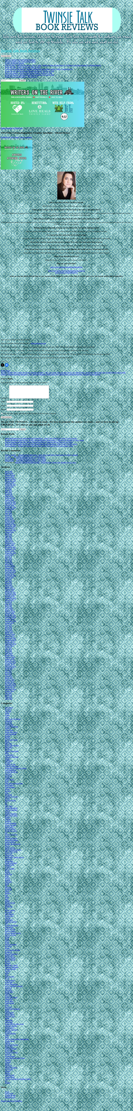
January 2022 (9, 570)
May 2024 (8, 517)
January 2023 (9, 548)
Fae (6, 807)
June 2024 (8, 516)
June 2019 (8, 629)
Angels (7, 718)
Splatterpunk (9, 1015)
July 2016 (8, 696)
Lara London (9, 461)
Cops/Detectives (10, 773)
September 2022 (10, 555)
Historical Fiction (11, 841)
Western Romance (11, 1070)
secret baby (9, 985)
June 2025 (8, 493)
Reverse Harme (10, 962)
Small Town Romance (12, 1011)
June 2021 (8, 584)
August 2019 (9, 625)
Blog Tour (8, 746)
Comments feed (10, 1098)
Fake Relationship (11, 810)
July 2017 (8, 673)
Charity (7, 761)
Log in (7, 1094)
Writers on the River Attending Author (18, 1081)
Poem (7, 941)
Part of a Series (10, 934)
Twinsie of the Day (11, 1055)
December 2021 (10, 572)
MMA (7, 900)
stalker (7, 1021)
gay (6, 835)
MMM (7, 903)
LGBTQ (8, 869)
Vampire (8, 1062)
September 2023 (10, 533)
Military (7, 896)
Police (7, 945)
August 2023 (9, 535)
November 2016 (10, 688)
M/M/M (7, 882)
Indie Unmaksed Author (13, 852)
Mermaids (8, 892)
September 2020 (10, 601)
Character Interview (11, 759)
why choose (9, 1072)
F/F (6, 805)
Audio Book (9, 733)
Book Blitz (8, 750)
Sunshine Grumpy (11, 1028)
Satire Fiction (9, 979)
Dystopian (8, 797)
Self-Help (8, 992)
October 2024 (9, 508)
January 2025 (9, 502)
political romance (11, 947)
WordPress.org (10, 1100)
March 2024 (9, 521)
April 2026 (8, 474)
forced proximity (10, 826)
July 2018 (8, 650)
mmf (6, 901)
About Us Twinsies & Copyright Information (20, 60)
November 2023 (10, 529)
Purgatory (8, 954)
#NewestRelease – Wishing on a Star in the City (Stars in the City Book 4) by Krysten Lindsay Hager (39, 448)
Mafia (7, 886)
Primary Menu (6, 56)
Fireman (8, 822)
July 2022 (8, 559)
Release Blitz (9, 958)
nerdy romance (10, 913)
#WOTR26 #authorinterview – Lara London (31, 461)
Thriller (7, 1045)
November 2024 (10, 506)
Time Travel (9, 1049)
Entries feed (9, 1096)
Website (3, 412)
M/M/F (7, 881)
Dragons (8, 793)
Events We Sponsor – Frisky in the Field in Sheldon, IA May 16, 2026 (28, 73)
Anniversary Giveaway (13, 721)
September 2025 (10, 487)
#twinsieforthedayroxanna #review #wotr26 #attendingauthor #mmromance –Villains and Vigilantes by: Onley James (44, 443)
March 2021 (9, 589)
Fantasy (7, 814)
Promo (7, 951)
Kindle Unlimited (11, 865)
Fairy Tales (8, 809)
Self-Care (8, 990)
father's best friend (11, 818)
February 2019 (10, 637)
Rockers (7, 966)
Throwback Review (11, 1047)
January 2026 (9, 480)
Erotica (7, 801)
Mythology (8, 909)
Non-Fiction (9, 918)
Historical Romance (11, 843)
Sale (6, 977)
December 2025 (10, 481)
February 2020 (10, 614)
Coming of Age (10, 767)
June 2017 (8, 675)
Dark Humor (9, 788)
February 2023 (10, 546)
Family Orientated (11, 812)
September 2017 (10, 669)
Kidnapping (9, 864)
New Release (9, 917)
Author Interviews (11, 735)
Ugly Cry (8, 1057)
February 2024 (10, 523)
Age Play (8, 714)
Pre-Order (8, 949)
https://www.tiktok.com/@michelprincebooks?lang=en (66, 271)
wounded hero (10, 1079)
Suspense (8, 1034)
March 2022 (9, 567)
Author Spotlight (6, 128)
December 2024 (10, 504)
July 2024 (8, 514)
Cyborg (7, 780)
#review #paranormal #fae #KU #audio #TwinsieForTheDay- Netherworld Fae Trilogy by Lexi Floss (39, 445)
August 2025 (9, 489)
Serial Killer (9, 994)
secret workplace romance (14, 989)
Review (7, 964)
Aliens (7, 716)
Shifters (7, 996)
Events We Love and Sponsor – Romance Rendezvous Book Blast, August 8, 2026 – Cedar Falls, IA (38, 69)
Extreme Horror (10, 803)
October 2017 (9, 667)
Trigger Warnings (11, 1051)
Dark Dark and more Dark (14, 786)
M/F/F (7, 873)
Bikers (7, 744)
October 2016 (9, 690)
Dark (6, 784)
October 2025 (9, 485)
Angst (7, 720)
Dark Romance (10, 790)
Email (3, 408)
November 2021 (10, 574)
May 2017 (8, 677)
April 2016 (8, 701)
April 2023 (8, 542)
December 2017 (10, 663)
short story (8, 998)
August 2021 (9, 580)
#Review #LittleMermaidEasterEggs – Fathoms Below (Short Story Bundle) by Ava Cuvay (45, 465)
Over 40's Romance (11, 928)
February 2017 (10, 682)
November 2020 (10, 597)
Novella (7, 920)
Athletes (8, 731)
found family (9, 829)
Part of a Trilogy (10, 937)
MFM (7, 894)
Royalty (7, 973)
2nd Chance (9, 710)
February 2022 (10, 569)
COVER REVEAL (11, 774)
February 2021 (10, 591)
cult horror (8, 778)
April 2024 (8, 519)
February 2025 (10, 500)
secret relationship (11, 987)
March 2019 (9, 635)
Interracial (8, 862)
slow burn (8, 1009)
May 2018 (8, 654)
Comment (5, 400)
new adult (8, 915)
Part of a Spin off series (13, 935)
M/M (6, 879)
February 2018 (10, 660)
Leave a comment (26, 137)
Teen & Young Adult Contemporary (17, 1042)
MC (6, 888)
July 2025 (8, 491)
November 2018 (10, 642)
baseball (7, 738)
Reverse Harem (10, 960)
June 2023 (8, 538)
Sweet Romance (10, 1036)
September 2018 (10, 646)
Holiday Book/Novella (12, 846)
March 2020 (9, 612)
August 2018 (9, 648)
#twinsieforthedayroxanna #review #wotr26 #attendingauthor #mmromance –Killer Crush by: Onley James (41, 447)
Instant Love (9, 858)
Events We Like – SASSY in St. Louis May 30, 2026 (22, 67)
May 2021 (8, 586)
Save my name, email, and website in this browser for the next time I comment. (30, 416)
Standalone (8, 1023)
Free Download (10, 831)
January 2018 (9, 661)
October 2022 (9, 553)
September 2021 (10, 578)
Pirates (7, 939)
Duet (6, 795)
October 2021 (9, 576)
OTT (6, 926)
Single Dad (9, 1002)
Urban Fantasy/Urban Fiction (15, 1061)
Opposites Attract (11, 924)
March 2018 (9, 658)
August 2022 (9, 557)
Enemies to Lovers (11, 799)
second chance (10, 983)
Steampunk (9, 1025)
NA (6, 911)
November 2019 (10, 620)
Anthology (8, 723)
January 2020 (9, 616)
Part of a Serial (10, 932)
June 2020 (8, 606)
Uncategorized (10, 1059)
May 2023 (8, 540)
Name (3, 404)
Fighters (7, 820)
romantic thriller (10, 971)
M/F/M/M (8, 877)
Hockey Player (10, 845)
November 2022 (10, 552)
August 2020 (9, 603)
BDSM (7, 740)
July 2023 (8, 536)
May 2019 (8, 631)
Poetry (7, 943)
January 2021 (9, 593)
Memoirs (8, 890)
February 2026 (10, 478)
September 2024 (10, 510)
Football (8, 824)
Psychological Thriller (12, 953)
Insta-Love (8, 856)
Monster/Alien (10, 905)
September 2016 (10, 692)
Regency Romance (11, 956)
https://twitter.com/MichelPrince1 (66, 273)
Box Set (7, 752)
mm (6, 898)
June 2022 (8, 561)
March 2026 (9, 476)
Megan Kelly (9, 463)
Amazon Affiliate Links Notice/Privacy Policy (20, 62)
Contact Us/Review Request (14, 63)
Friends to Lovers (11, 833)
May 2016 (8, 699)
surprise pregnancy (11, 1032)
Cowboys (8, 776)
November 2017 (10, 665)
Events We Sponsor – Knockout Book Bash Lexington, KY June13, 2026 (29, 75)
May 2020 (8, 608)
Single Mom (9, 1004)
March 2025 (9, 499)
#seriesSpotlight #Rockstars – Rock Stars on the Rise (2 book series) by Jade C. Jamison (48, 457)
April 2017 (8, 678)
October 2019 (9, 622)
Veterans (8, 1064)
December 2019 (10, 618)
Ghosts (7, 839)
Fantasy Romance (11, 816)
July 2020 (8, 605)
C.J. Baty (8, 459)
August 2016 (9, 694)
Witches (7, 1074)
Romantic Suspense (11, 970)
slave (6, 1007)
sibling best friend (11, 1000)
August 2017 (9, 671)
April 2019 (8, 633)
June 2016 (8, 697)
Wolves (7, 1076)
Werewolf (8, 1068)
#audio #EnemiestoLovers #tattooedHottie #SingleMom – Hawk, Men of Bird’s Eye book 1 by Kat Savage (41, 441)
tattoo (7, 1040)
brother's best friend (11, 754)
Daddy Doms (9, 782)
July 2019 (8, 627)
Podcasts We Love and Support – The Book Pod (21, 77)
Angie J (17, 137)
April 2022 (8, 565)
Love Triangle (9, 871)
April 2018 (8, 656)
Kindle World (9, 867)
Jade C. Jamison (10, 457)
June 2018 (8, 652)
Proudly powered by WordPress (11, 1103)
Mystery (8, 907)
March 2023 (9, 544)
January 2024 (9, 525)
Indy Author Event (11, 854)
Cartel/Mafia (9, 757)
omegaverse (9, 922)
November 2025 (10, 483)
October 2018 (9, 644)
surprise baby (9, 1030)
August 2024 (9, 512)
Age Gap (8, 712)
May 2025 (8, 495)
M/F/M (7, 875)
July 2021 (8, 582)
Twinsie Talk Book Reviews (20, 51)
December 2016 (10, 686)
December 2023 (10, 527)
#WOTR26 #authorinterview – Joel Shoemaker (29, 459)
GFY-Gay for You (11, 837)
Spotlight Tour (10, 1019)
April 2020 (8, 610)
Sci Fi (7, 981)
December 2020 (10, 595)
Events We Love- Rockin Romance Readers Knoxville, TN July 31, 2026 (29, 71)
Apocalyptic (9, 727)
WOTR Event (17, 128)
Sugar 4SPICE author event (14, 1026)
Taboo (7, 1038)
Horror (7, 848)
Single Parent (9, 1006)
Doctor (7, 792)
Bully (7, 756)
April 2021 (8, 588)
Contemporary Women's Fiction (15, 771)
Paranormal (9, 930)
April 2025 (8, 497)
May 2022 (8, 563)
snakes (7, 1013)
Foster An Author (11, 828)
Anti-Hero (8, 725)
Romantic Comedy (11, 968)
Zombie (7, 1085)
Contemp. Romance (11, 769)
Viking (7, 1066)
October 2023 (9, 531)
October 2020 (9, 599)
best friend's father (11, 742)
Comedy (8, 765)
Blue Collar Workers (12, 748)
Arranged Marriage (11, 729)
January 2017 (9, 684)
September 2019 (10, 624)
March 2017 (9, 680)
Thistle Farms (9, 1043)
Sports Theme (9, 1017)
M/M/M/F (8, 884)
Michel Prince (5, 371)
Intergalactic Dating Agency (14, 860)
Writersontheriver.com (38, 343)
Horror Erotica (10, 850)
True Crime (9, 1053)
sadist (7, 975)
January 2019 (9, 639)
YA (6, 1083)
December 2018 (10, 641)
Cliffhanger (9, 763)
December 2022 (10, 550)
